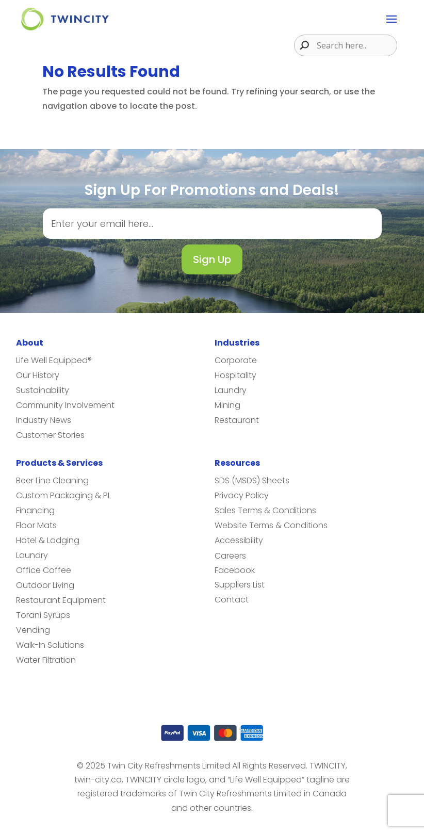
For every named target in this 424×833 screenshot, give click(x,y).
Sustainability (42, 390)
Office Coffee (43, 570)
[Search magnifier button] (302, 45)
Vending (33, 630)
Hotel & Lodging (47, 540)
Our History (37, 375)
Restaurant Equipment (61, 600)
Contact (232, 600)
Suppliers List (240, 585)
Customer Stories (50, 435)
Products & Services (59, 463)
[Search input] (355, 45)
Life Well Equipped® (54, 360)
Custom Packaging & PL (63, 495)
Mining (227, 405)
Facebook (235, 570)
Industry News (43, 420)
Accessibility (239, 540)
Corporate (236, 360)
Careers (230, 556)
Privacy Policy (242, 495)
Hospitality (235, 375)
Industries (237, 343)
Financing (35, 510)
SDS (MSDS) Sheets (252, 480)
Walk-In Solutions (50, 645)
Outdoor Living (45, 585)
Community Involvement (65, 405)
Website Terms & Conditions (271, 525)
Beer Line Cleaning (52, 480)
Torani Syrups (43, 615)
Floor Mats (36, 525)
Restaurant (237, 420)
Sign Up (212, 259)
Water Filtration (46, 660)
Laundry (231, 390)
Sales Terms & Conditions (265, 510)
